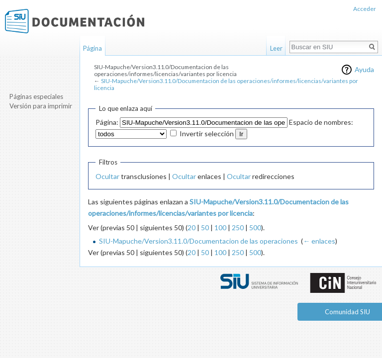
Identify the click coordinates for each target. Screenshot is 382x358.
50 (205, 227)
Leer (276, 48)
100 (220, 227)
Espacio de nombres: (321, 122)
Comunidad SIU (347, 312)
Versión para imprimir (40, 106)
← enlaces (319, 241)
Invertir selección (207, 133)
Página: (107, 122)
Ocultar (107, 176)
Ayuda (364, 69)
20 (191, 227)
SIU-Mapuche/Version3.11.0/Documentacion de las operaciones (198, 241)
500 (255, 227)
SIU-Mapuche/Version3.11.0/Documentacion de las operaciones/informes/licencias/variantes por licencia (226, 84)
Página (92, 48)
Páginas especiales (36, 96)
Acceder (364, 8)
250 (238, 227)
